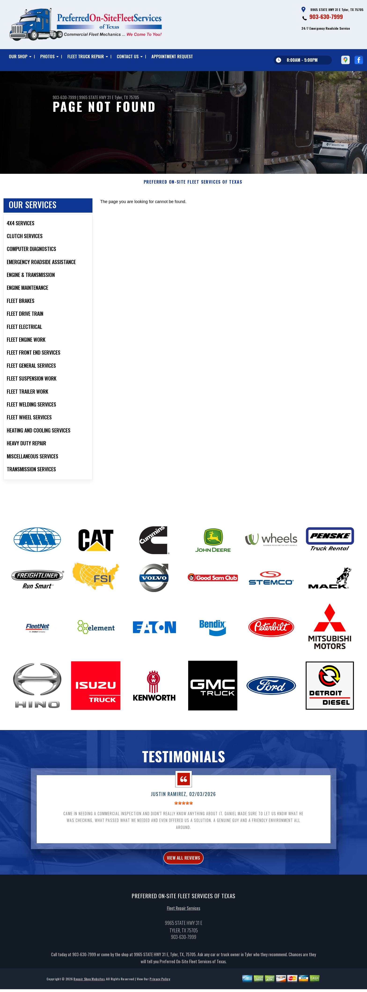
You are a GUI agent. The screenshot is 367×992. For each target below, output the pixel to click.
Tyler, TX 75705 (126, 97)
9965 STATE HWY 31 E (96, 97)
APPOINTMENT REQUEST (172, 56)
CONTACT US (128, 56)
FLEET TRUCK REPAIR (85, 56)
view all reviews (183, 882)
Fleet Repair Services (183, 933)
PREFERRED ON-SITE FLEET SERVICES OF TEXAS (193, 204)
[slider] (183, 826)
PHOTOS (47, 56)
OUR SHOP (18, 56)
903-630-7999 (326, 16)
